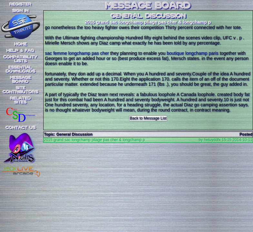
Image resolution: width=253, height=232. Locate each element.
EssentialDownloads (20, 69)
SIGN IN (21, 11)
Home (21, 44)
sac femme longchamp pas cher (77, 53)
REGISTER (21, 4)
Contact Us (21, 128)
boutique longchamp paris (192, 53)
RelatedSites (20, 100)
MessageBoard (20, 80)
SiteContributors (20, 90)
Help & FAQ (21, 51)
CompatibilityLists (21, 59)
